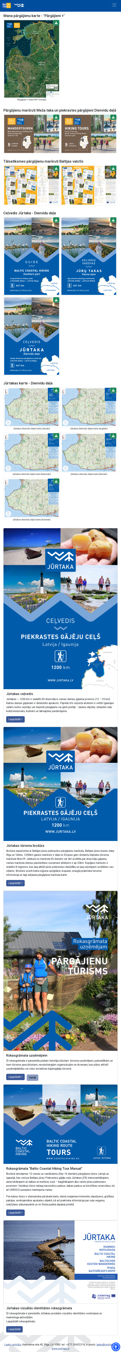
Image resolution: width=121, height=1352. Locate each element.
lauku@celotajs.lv (106, 1344)
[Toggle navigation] (114, 5)
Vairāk (32, 1077)
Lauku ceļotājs (12, 1344)
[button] (56, 22)
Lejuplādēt (14, 719)
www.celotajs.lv (61, 1348)
